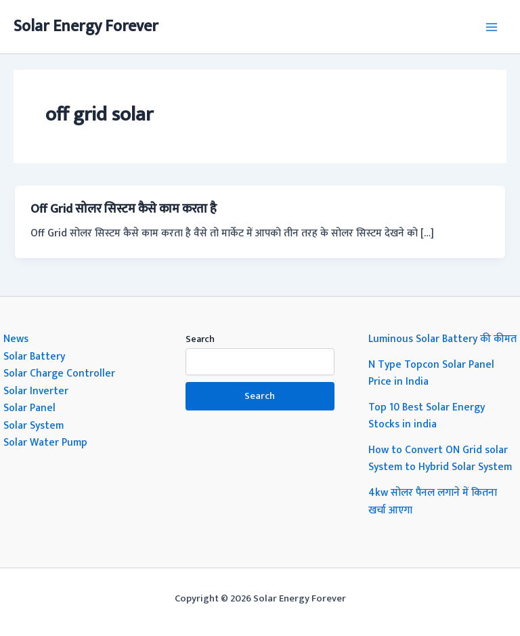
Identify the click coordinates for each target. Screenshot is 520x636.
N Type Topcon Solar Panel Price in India (431, 373)
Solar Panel (29, 408)
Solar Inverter (35, 391)
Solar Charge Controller (59, 373)
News (15, 338)
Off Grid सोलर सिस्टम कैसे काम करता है (123, 208)
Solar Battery (34, 356)
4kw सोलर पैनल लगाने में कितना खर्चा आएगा (432, 501)
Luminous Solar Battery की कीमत (442, 338)
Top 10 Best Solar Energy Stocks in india (426, 415)
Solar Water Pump (45, 442)
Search (200, 339)
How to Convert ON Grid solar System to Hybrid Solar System (440, 458)
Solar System (33, 425)
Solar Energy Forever (86, 26)
